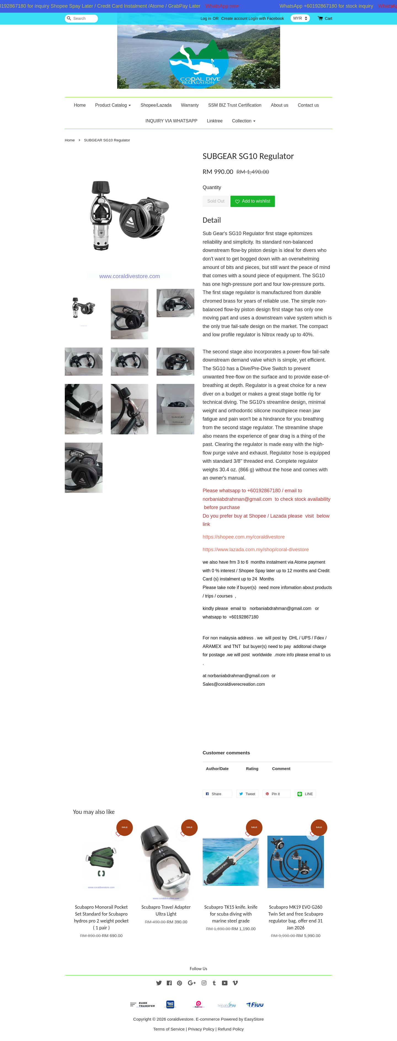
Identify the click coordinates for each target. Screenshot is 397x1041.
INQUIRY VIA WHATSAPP (171, 121)
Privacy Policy (201, 1029)
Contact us (308, 105)
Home (80, 105)
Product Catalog (113, 105)
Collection (244, 121)
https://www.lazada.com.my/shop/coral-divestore (256, 549)
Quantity (212, 187)
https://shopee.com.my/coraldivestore (244, 537)
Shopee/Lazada (156, 105)
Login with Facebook (266, 18)
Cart (328, 18)
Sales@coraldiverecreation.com (234, 684)
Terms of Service (169, 1029)
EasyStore (254, 1019)
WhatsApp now (225, 6)
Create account (234, 18)
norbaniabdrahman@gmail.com (237, 499)
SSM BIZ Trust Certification (234, 105)
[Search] (81, 19)
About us (279, 105)
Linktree (214, 121)
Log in (206, 18)
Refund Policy (231, 1029)
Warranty (190, 105)
